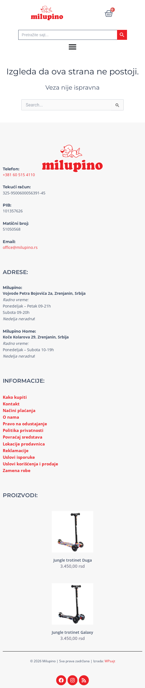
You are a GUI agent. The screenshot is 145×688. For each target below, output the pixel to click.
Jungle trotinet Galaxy (72, 632)
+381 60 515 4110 (19, 174)
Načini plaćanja (19, 410)
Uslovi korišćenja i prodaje (30, 464)
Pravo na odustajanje (25, 423)
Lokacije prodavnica (24, 444)
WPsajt (110, 661)
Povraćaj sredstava (22, 437)
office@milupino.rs (20, 247)
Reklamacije (16, 450)
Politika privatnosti (23, 430)
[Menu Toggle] (72, 47)
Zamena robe (16, 470)
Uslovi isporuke (19, 457)
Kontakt (11, 403)
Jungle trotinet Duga (72, 560)
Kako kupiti (15, 397)
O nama (11, 417)
